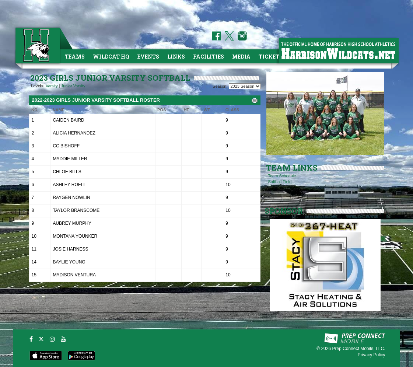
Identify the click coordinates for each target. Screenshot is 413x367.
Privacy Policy (371, 354)
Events (148, 56)
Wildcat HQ (111, 56)
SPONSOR (284, 211)
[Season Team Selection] (245, 86)
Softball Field (280, 181)
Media (241, 56)
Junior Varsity (73, 86)
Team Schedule (282, 176)
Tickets (271, 56)
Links (176, 56)
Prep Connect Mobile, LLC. (358, 348)
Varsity (52, 86)
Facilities (208, 56)
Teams (75, 56)
